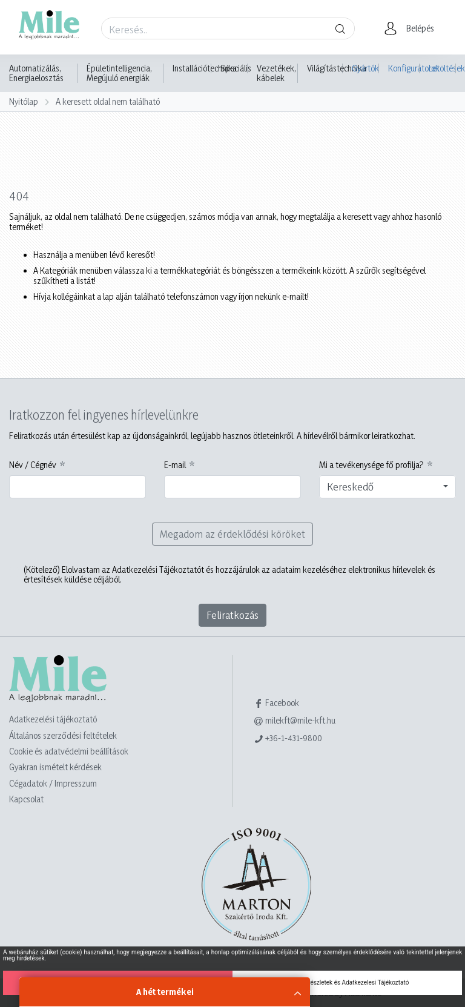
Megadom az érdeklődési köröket (232, 533)
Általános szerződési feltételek (63, 735)
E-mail (175, 465)
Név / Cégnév (32, 465)
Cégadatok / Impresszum (53, 783)
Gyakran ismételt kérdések (55, 767)
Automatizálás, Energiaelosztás (36, 73)
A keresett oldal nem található (108, 101)
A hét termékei (165, 991)
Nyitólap (23, 101)
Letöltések (442, 68)
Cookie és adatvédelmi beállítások (68, 751)
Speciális (235, 68)
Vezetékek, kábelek (276, 73)
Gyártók (365, 68)
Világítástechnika (336, 68)
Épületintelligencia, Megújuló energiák (119, 73)
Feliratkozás (232, 615)
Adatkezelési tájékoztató (53, 719)
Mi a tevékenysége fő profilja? (371, 465)
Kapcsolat (26, 799)
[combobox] (387, 486)
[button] (412, 28)
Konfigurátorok (404, 68)
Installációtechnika (205, 68)
